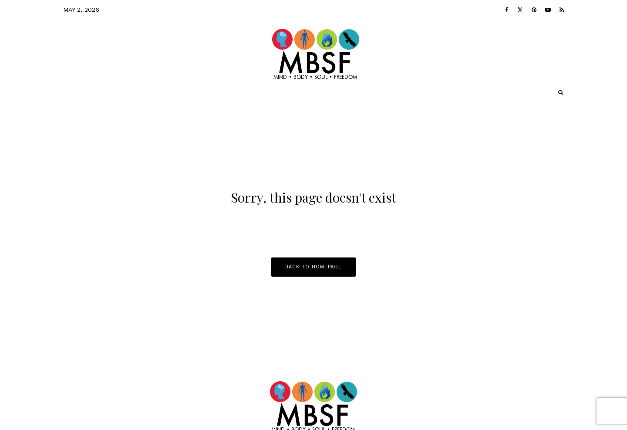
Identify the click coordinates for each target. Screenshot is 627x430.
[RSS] (561, 9)
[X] (520, 9)
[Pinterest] (534, 9)
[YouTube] (548, 9)
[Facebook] (507, 9)
